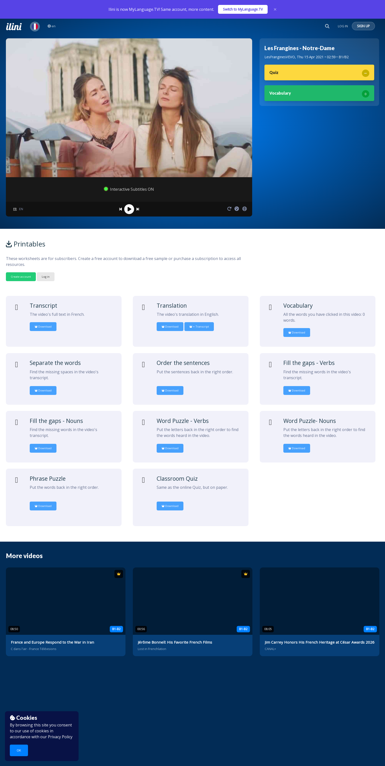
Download (43, 326)
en (51, 26)
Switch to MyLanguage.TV (243, 9)
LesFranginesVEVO (279, 57)
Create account (21, 276)
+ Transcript (199, 326)
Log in (46, 276)
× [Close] (275, 9)
